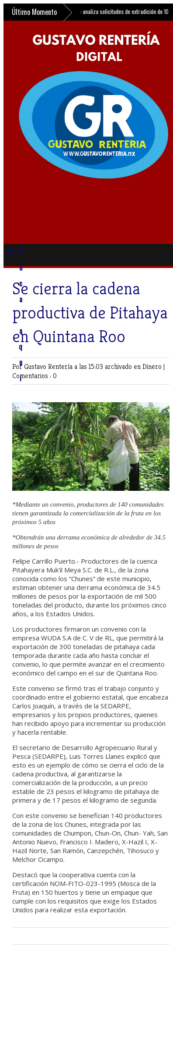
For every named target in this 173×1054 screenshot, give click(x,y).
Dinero (152, 366)
